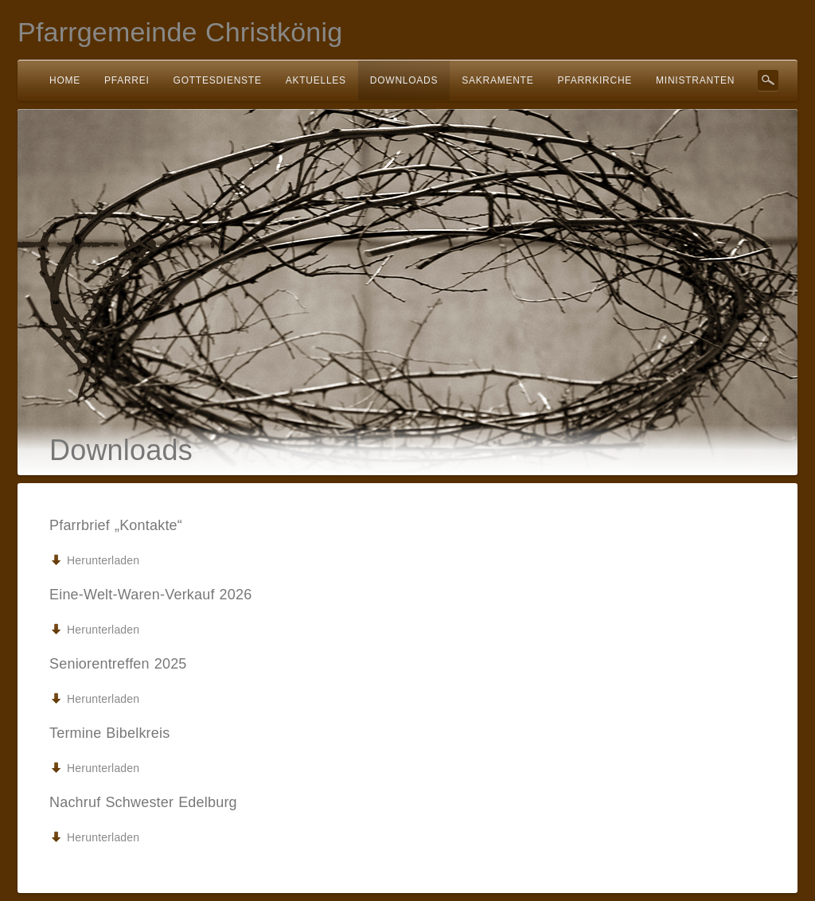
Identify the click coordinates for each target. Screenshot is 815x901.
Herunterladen (103, 560)
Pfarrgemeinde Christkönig (180, 32)
